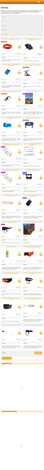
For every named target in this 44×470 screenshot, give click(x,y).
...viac (17, 140)
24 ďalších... (38, 353)
